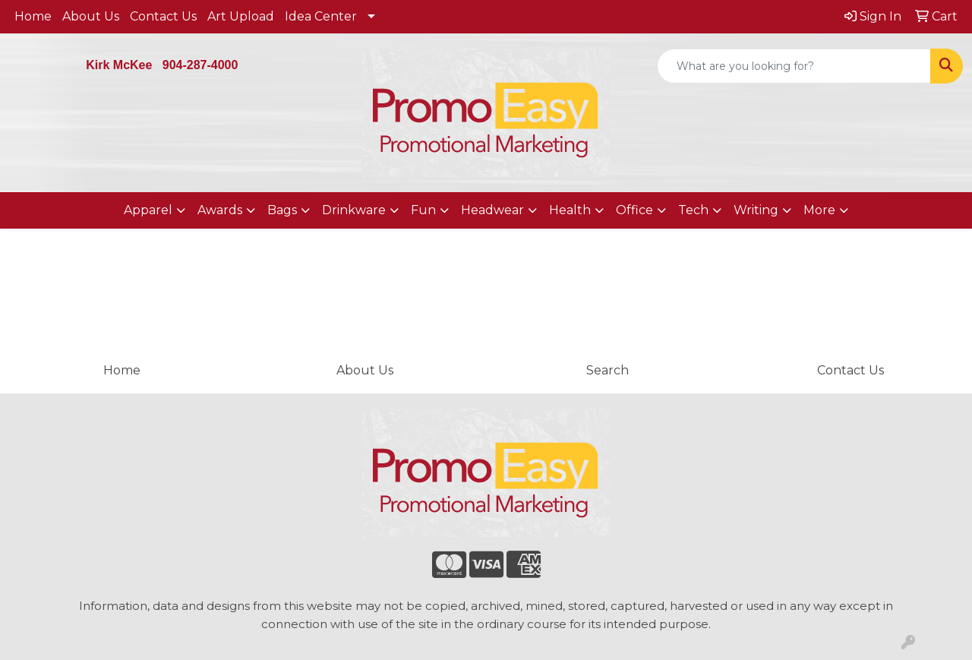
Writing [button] (756, 210)
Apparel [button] (148, 210)
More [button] (819, 210)
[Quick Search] (794, 66)
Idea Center (321, 16)
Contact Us (163, 16)
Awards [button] (219, 210)
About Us (90, 16)
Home (33, 16)
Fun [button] (423, 210)
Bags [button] (282, 210)
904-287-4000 (200, 64)
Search (607, 370)
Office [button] (634, 210)
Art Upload (240, 16)
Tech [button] (693, 210)
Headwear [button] (492, 210)
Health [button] (570, 210)
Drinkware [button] (354, 210)
